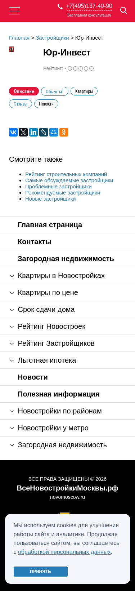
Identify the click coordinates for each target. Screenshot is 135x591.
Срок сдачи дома (42, 309)
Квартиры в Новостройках (57, 275)
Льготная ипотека (43, 360)
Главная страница (50, 225)
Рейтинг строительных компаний (66, 174)
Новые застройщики (50, 199)
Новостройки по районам (56, 411)
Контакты (34, 242)
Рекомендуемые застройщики (62, 192)
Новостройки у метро (49, 428)
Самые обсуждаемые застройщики (69, 180)
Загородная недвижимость (66, 259)
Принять (40, 571)
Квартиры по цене (44, 292)
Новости (33, 377)
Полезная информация (59, 394)
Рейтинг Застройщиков (52, 343)
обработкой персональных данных (64, 552)
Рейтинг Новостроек (47, 326)
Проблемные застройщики (58, 186)
